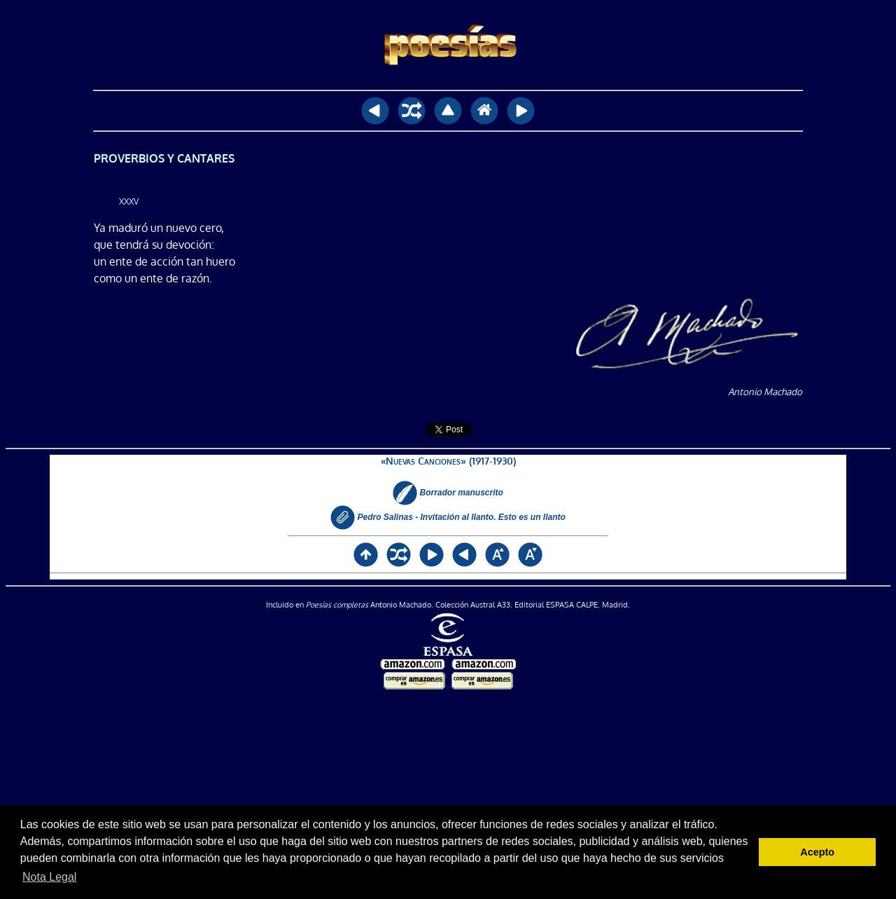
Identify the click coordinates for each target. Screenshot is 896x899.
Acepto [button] (817, 852)
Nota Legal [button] (49, 877)
